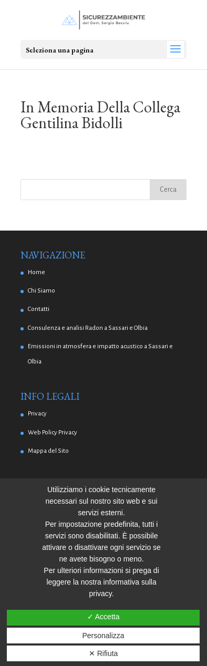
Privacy (37, 413)
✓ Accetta (103, 616)
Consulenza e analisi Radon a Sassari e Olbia (88, 328)
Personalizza (103, 635)
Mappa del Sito (48, 451)
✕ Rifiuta (103, 653)
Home (36, 272)
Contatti (38, 309)
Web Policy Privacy (52, 432)
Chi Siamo (41, 290)
